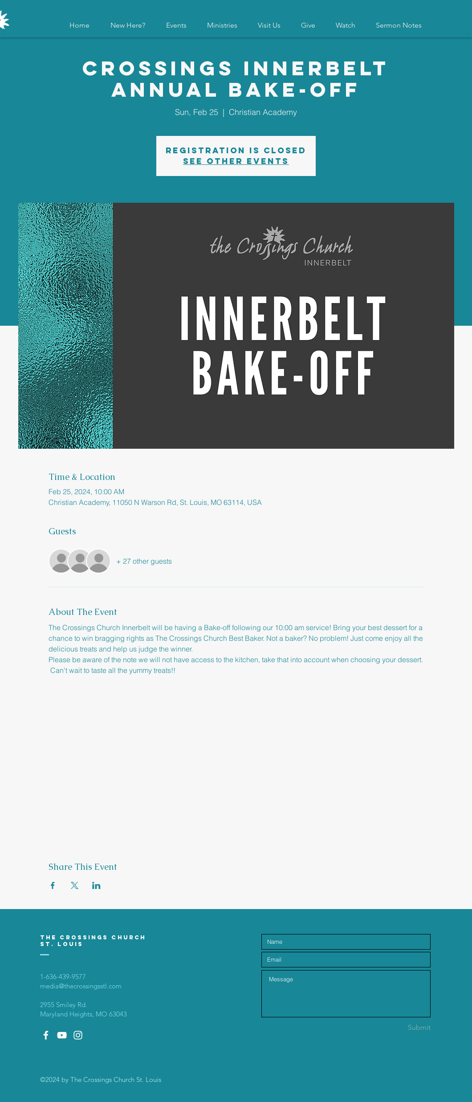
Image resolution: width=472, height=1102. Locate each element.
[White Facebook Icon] (46, 1035)
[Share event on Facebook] (53, 885)
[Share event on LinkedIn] (96, 885)
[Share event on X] (74, 885)
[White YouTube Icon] (62, 1035)
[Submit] (399, 1028)
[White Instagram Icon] (78, 1035)
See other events (236, 161)
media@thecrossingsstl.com (81, 986)
